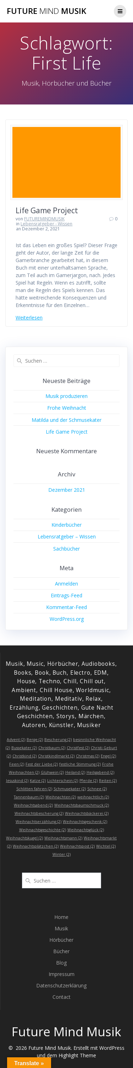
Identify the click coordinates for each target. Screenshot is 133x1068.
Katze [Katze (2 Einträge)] (38, 780)
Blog (61, 962)
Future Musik (46, 11)
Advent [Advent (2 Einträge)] (16, 739)
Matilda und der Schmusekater (66, 420)
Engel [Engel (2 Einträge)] (108, 755)
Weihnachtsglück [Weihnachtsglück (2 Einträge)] (85, 829)
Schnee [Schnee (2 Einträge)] (97, 788)
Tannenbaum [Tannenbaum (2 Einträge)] (29, 796)
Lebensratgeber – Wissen (67, 536)
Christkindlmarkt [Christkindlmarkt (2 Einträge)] (56, 755)
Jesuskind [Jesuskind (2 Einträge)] (17, 780)
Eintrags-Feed (66, 595)
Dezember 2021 (66, 489)
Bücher (61, 951)
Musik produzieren (66, 396)
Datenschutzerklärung (61, 985)
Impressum (61, 974)
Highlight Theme (77, 1055)
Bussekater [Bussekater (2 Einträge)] (24, 747)
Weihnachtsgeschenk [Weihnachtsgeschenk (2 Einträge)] (85, 821)
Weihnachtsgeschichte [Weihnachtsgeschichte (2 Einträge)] (42, 829)
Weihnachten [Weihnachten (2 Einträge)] (60, 796)
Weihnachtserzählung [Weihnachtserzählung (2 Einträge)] (38, 821)
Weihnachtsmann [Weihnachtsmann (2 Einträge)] (63, 838)
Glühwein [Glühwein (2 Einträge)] (52, 772)
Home (61, 917)
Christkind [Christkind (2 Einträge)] (24, 755)
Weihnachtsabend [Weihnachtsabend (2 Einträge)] (33, 805)
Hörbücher (61, 939)
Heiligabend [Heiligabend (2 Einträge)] (100, 772)
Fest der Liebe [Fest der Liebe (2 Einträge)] (42, 764)
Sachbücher (66, 548)
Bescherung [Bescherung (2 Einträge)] (58, 739)
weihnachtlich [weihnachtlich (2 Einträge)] (93, 796)
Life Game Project (47, 210)
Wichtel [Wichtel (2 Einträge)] (106, 846)
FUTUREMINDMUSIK (44, 219)
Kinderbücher (66, 524)
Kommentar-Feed (66, 607)
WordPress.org (67, 618)
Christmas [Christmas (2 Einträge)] (87, 755)
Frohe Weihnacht (66, 407)
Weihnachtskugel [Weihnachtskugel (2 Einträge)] (24, 838)
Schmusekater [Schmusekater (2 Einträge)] (70, 788)
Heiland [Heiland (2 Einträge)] (75, 772)
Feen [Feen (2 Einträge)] (16, 764)
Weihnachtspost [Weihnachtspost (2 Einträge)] (77, 846)
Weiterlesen (29, 317)
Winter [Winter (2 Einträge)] (61, 854)
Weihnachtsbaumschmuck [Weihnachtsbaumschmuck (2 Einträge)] (81, 805)
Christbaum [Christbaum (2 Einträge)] (51, 747)
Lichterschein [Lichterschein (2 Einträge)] (62, 780)
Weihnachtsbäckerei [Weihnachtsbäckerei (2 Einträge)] (87, 813)
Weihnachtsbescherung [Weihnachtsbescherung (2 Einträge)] (39, 813)
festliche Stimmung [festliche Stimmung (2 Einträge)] (80, 764)
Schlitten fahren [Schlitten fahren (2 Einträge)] (34, 788)
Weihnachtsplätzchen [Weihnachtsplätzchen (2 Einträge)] (36, 846)
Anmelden (66, 583)
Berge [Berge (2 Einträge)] (35, 739)
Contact (61, 996)
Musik (61, 928)
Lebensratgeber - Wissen (46, 224)
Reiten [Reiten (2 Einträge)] (108, 780)
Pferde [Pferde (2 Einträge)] (88, 780)
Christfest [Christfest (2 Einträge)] (78, 747)
